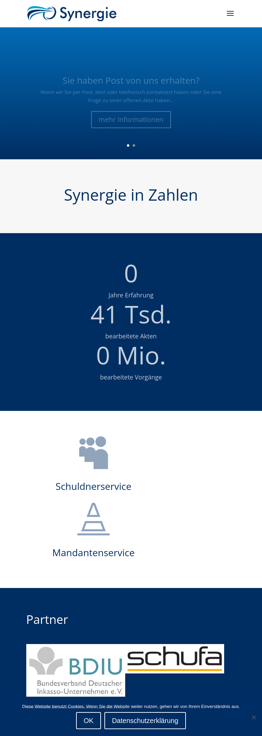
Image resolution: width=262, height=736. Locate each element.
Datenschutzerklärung (145, 720)
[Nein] (253, 717)
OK (88, 720)
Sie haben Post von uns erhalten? (130, 83)
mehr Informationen (131, 123)
